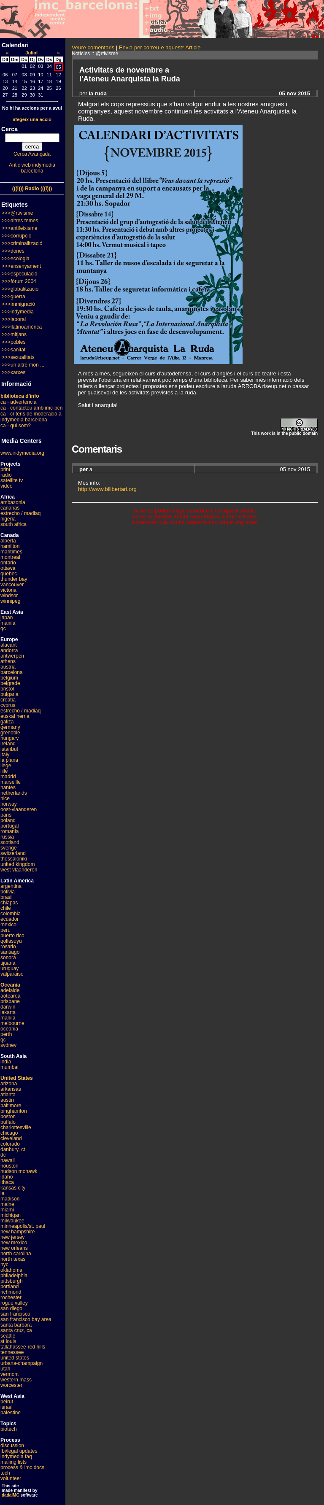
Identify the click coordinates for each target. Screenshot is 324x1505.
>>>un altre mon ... (23, 365)
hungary (9, 738)
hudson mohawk (18, 1171)
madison (9, 1199)
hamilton (9, 546)
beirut (6, 1402)
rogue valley (14, 1303)
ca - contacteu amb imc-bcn (31, 408)
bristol (7, 689)
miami (7, 1210)
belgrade (10, 683)
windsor (9, 596)
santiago (9, 952)
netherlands (13, 793)
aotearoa (10, 996)
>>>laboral (14, 319)
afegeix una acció (32, 119)
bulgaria (9, 694)
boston (8, 1116)
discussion (12, 1445)
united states (14, 1358)
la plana (9, 760)
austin (7, 1100)
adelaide (9, 990)
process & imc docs (22, 1467)
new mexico (13, 1243)
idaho (6, 1177)
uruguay (9, 968)
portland (9, 1286)
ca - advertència (18, 402)
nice (5, 798)
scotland (9, 842)
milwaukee (12, 1221)
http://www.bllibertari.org (107, 489)
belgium (9, 678)
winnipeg (10, 601)
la (2, 1193)
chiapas (9, 903)
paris (5, 815)
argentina (11, 886)
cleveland (11, 1138)
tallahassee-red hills (22, 1347)
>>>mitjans (14, 334)
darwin (7, 1007)
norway (8, 804)
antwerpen (12, 656)
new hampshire (17, 1232)
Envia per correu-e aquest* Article (160, 47)
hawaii (7, 1160)
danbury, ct (12, 1149)
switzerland (13, 853)
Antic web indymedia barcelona (32, 168)
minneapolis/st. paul (22, 1226)
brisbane (10, 1001)
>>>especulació (19, 274)
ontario (8, 563)
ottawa (7, 568)
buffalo (8, 1122)
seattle (7, 1336)
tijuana (7, 963)
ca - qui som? (15, 426)
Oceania (10, 985)
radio (6, 475)
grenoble (10, 733)
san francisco (15, 1314)
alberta (8, 541)
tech (5, 1473)
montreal (10, 557)
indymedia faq (16, 1456)
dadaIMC (10, 1495)
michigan (10, 1215)
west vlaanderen (18, 870)
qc (3, 628)
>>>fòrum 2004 (19, 281)
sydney (8, 1045)
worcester (11, 1385)
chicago (9, 1133)
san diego (11, 1308)
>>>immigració (18, 304)
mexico (8, 925)
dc (3, 1155)
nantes (8, 787)
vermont (9, 1374)
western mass (16, 1380)
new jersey (12, 1237)
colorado (10, 1144)
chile (5, 908)
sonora (8, 957)
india (5, 1062)
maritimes (11, 552)
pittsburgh (11, 1281)
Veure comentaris (93, 47)
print (5, 469)
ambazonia (12, 502)
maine (7, 1204)
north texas (12, 1259)
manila (7, 623)
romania (9, 831)
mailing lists (13, 1462)
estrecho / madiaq (20, 513)
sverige (8, 848)
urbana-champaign (21, 1363)
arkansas (10, 1089)
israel (6, 1407)
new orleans (14, 1248)
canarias (9, 508)
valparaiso (12, 974)
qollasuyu (11, 941)
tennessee (12, 1352)
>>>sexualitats (18, 357)
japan (6, 617)
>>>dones (13, 251)
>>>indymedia (18, 312)
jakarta (8, 1012)
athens (8, 661)
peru (5, 930)
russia (7, 837)
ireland (8, 744)
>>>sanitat (13, 350)
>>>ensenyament (21, 266)
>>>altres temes (20, 221)
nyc (4, 1265)
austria (8, 667)
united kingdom (17, 864)
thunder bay (13, 579)
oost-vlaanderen (18, 809)
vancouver (12, 585)
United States (16, 1078)
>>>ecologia (16, 259)
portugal (9, 826)
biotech (8, 1429)
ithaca (7, 1182)
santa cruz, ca (16, 1330)
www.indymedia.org (22, 453)
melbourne (12, 1023)
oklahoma (11, 1270)
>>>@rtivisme (17, 213)
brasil (6, 897)
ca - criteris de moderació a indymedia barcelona (31, 417)
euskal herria (15, 716)
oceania (9, 1029)
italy (4, 755)
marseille (10, 782)
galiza (7, 722)
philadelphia (13, 1275)
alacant (8, 645)
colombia (10, 914)
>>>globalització (20, 289)
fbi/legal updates (18, 1451)
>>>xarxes (13, 372)
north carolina (15, 1254)
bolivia (7, 892)
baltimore (10, 1106)
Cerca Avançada (32, 154)
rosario (8, 946)
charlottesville (15, 1127)
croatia (8, 700)
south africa (13, 524)
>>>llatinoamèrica (22, 327)
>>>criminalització (22, 243)
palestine (10, 1413)
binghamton (13, 1111)
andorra (9, 650)
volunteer (10, 1478)
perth (6, 1034)
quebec (8, 574)
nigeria (8, 519)
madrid (8, 776)
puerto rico (12, 936)
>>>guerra (13, 296)
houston (9, 1166)
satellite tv (11, 480)
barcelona (11, 672)
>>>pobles (13, 342)
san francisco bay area (25, 1319)
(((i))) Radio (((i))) (32, 188)
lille (4, 771)
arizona (8, 1084)
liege (5, 766)
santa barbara (16, 1325)
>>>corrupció (16, 236)
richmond (10, 1292)
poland (8, 820)
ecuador (9, 919)
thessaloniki (13, 859)
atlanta (8, 1095)
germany (10, 727)
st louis (8, 1341)
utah (5, 1369)
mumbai (9, 1067)
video (6, 486)
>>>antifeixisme (19, 228)
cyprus (7, 705)
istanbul (9, 749)
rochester (11, 1297)
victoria (8, 590)
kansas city (12, 1188)
